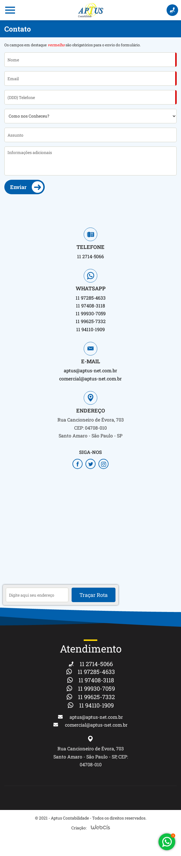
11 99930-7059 (91, 313)
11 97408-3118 (90, 306)
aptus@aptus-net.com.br (90, 370)
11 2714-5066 (90, 256)
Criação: (79, 828)
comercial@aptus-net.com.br (90, 378)
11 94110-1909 (90, 329)
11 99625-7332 (91, 321)
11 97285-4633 (91, 298)
